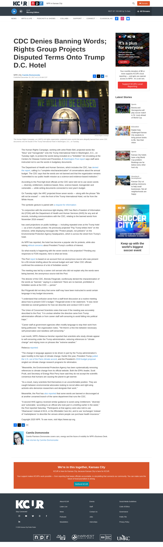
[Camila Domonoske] (19, 443)
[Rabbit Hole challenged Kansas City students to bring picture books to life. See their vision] (122, 136)
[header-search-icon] (134, 6)
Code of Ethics (124, 512)
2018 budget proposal (86, 364)
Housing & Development (136, 182)
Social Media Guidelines (127, 507)
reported (34, 353)
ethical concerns (35, 250)
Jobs (91, 522)
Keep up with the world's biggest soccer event (132, 252)
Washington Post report (74, 164)
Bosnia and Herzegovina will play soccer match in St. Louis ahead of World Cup (138, 118)
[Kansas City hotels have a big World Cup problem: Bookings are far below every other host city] (122, 161)
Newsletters (64, 527)
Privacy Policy (124, 527)
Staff (91, 512)
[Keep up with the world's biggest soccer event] (132, 227)
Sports (133, 109)
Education (135, 132)
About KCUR (64, 507)
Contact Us (93, 517)
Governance (123, 517)
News (14, 24)
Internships (93, 527)
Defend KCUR (81, 489)
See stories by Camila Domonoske (42, 445)
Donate (145, 6)
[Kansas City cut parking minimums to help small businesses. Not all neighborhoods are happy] (122, 185)
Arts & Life (26, 24)
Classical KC (106, 24)
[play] (14, 16)
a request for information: (65, 210)
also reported (50, 398)
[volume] (21, 16)
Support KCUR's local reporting (132, 90)
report (33, 264)
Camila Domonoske (31, 80)
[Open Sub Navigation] (18, 24)
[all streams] (143, 16)
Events (92, 507)
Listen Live (63, 512)
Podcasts (63, 522)
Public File (123, 522)
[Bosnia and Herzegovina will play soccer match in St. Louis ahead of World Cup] (122, 113)
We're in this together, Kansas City (81, 472)
